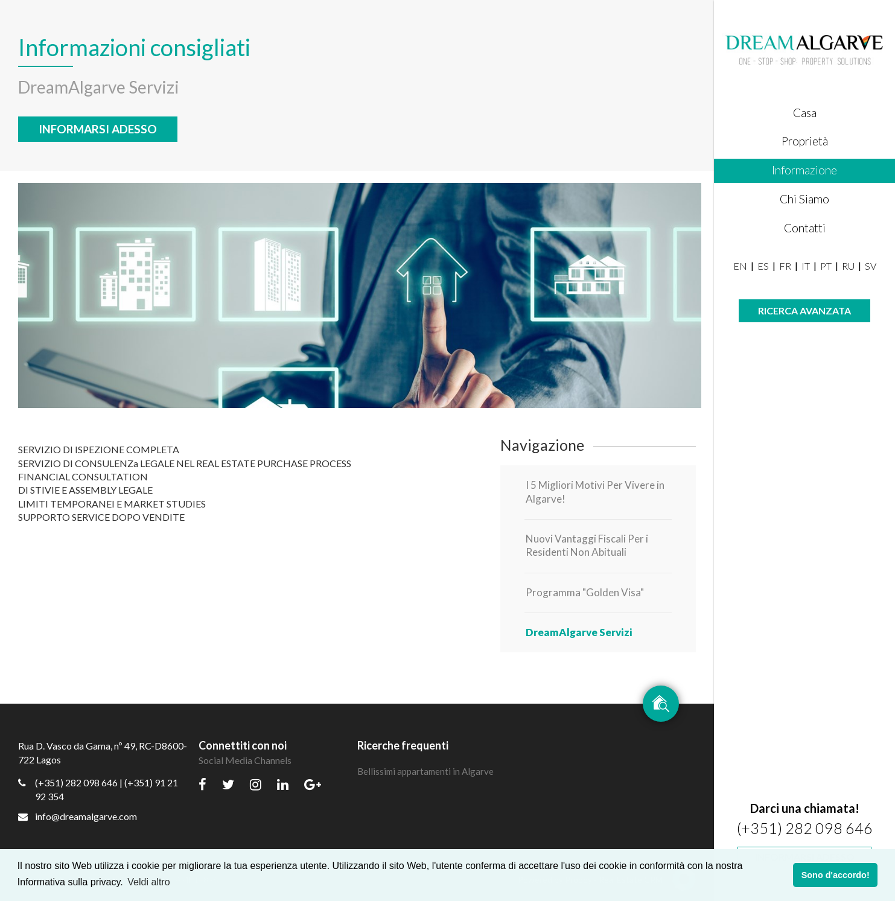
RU (848, 266)
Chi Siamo (804, 199)
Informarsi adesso (98, 129)
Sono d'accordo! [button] (835, 875)
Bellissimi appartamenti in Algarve (425, 771)
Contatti (805, 228)
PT (826, 266)
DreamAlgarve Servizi (579, 632)
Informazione (804, 170)
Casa (805, 112)
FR (785, 266)
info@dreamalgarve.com (77, 816)
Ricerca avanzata (804, 310)
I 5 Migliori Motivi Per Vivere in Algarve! (595, 492)
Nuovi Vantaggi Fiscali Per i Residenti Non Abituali (587, 545)
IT (805, 266)
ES (763, 266)
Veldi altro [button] (148, 882)
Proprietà (805, 141)
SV (870, 266)
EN (740, 266)
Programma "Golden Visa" (585, 592)
